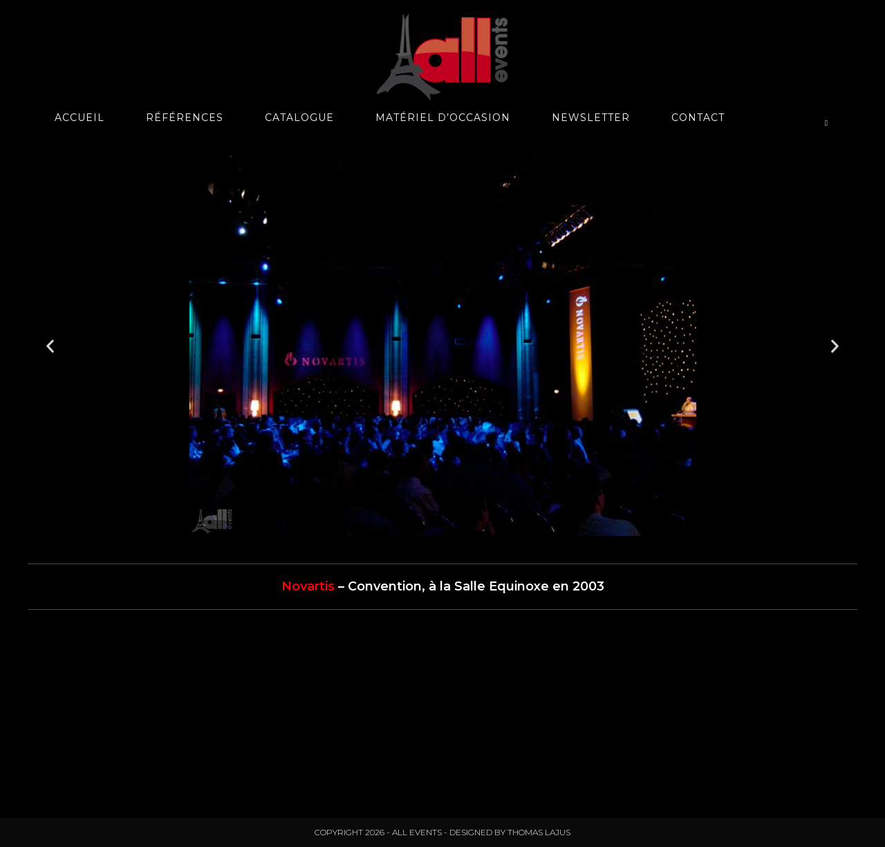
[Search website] (826, 123)
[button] (50, 346)
